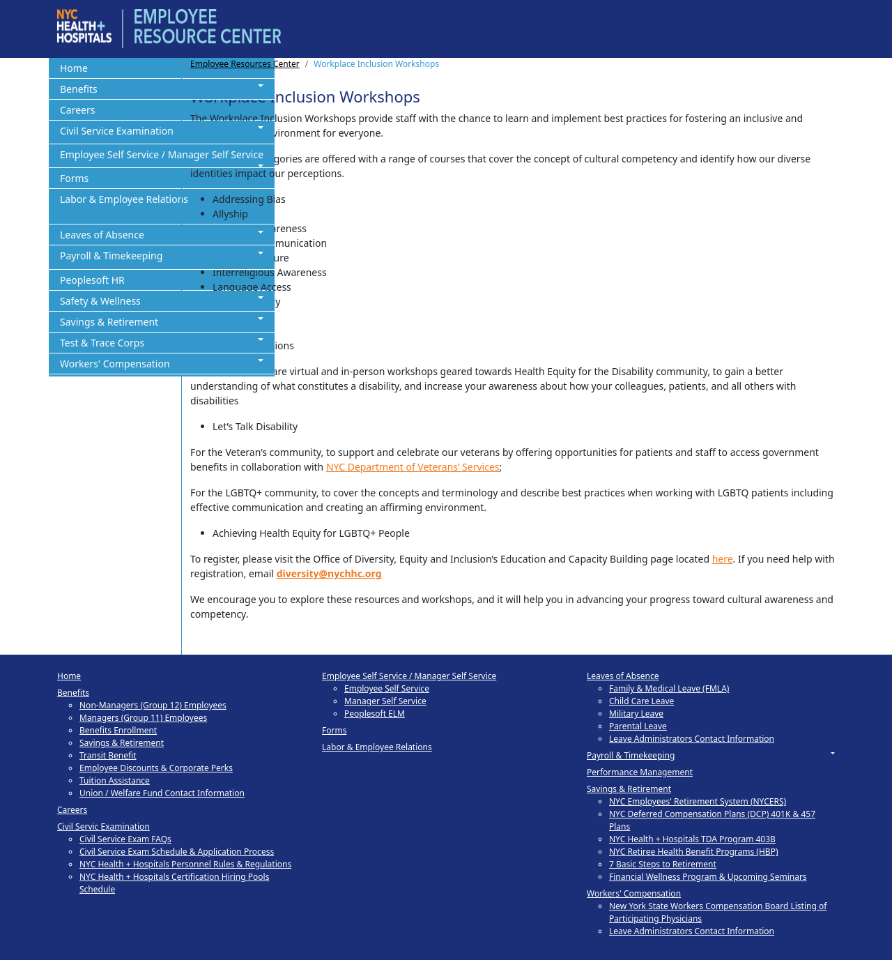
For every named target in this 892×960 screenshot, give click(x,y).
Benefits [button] (79, 89)
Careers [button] (77, 109)
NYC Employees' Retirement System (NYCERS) (697, 801)
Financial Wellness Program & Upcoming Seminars (708, 877)
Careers (72, 810)
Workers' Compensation (634, 893)
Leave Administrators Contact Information (691, 739)
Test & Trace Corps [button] (102, 342)
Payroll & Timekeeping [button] (111, 255)
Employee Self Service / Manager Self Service (409, 676)
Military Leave (636, 713)
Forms (334, 730)
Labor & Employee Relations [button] (124, 199)
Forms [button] (74, 178)
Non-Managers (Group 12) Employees (152, 705)
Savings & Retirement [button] (109, 321)
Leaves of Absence (623, 676)
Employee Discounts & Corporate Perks (156, 768)
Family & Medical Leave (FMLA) (669, 688)
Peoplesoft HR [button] (92, 280)
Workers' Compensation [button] (115, 363)
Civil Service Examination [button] (117, 130)
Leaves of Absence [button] (102, 234)
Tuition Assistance (114, 780)
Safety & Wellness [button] (100, 300)
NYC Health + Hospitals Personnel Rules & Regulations (185, 864)
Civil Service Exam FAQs (125, 839)
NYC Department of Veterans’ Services (413, 466)
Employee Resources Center (245, 64)
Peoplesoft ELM (374, 713)
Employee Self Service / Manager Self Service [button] (161, 154)
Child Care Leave (641, 701)
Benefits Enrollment (118, 730)
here (722, 558)
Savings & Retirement (121, 743)
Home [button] (74, 68)
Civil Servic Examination (103, 826)
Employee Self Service (386, 688)
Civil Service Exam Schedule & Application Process (176, 852)
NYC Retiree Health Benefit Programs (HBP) (693, 852)
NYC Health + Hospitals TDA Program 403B (692, 839)
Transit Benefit (108, 755)
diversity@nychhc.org (329, 573)
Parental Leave (638, 726)
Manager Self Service (385, 701)
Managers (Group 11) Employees (143, 718)
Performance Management (640, 772)
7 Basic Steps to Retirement (662, 864)
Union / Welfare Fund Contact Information (162, 793)
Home (69, 676)
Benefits (73, 693)
